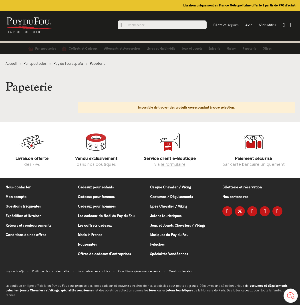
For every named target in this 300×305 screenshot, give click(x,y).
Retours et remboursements (28, 225)
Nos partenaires (235, 197)
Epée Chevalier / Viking (168, 206)
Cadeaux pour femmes (96, 197)
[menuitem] (42, 48)
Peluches (157, 244)
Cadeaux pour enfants (96, 187)
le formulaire (173, 164)
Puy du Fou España (69, 63)
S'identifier (267, 25)
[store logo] (29, 23)
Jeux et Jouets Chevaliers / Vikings (177, 225)
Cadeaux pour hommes (97, 206)
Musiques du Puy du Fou (169, 235)
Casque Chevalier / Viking (170, 187)
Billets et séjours (226, 25)
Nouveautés (87, 244)
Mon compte (16, 197)
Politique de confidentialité (50, 271)
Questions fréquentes (23, 206)
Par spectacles (35, 63)
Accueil (12, 63)
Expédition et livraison (23, 216)
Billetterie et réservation (242, 187)
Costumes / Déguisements (171, 197)
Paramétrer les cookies (93, 271)
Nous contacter (18, 187)
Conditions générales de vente (139, 271)
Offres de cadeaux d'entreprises (104, 254)
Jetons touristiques (165, 216)
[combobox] (162, 24)
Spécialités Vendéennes (169, 254)
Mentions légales (180, 271)
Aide (248, 25)
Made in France (90, 235)
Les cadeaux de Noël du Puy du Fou (106, 216)
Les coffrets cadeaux (95, 225)
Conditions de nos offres (26, 235)
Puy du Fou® (15, 271)
